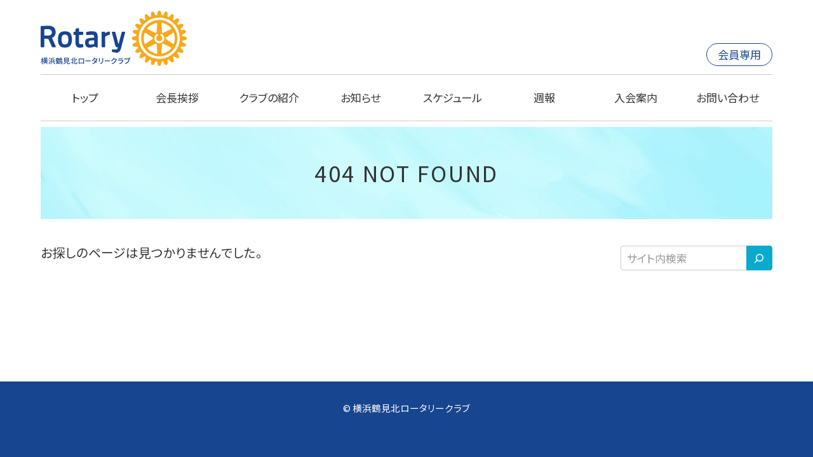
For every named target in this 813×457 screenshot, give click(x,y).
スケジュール (452, 97)
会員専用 (739, 54)
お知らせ (360, 97)
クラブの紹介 (269, 97)
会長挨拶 (177, 97)
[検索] (759, 258)
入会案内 (635, 97)
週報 (544, 97)
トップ (85, 97)
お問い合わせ (727, 97)
